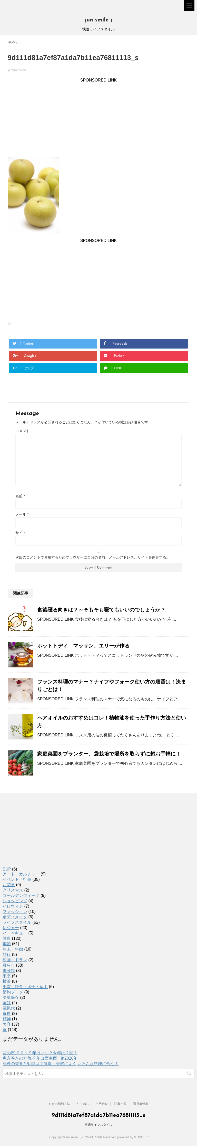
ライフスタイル (17, 922)
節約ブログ (13, 992)
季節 (7, 944)
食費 (7, 1013)
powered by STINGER (132, 1137)
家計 (7, 1003)
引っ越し (83, 1104)
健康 (7, 938)
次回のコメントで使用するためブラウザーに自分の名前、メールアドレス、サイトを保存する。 (92, 557)
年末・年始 (13, 949)
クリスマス (13, 890)
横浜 (7, 981)
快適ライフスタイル (98, 1125)
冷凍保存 (11, 997)
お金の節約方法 (59, 1104)
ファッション (15, 911)
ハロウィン (13, 906)
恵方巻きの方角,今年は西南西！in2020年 (40, 1058)
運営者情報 (141, 1104)
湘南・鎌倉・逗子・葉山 (25, 987)
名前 (20, 496)
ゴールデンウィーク (21, 895)
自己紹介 (101, 1104)
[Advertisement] (98, 118)
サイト (20, 533)
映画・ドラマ (15, 960)
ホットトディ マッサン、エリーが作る (83, 646)
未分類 (9, 970)
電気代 (9, 1008)
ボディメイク (15, 917)
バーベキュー (15, 933)
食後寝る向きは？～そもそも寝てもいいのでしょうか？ (101, 609)
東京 (7, 976)
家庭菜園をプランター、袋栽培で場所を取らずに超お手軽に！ (109, 754)
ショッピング (15, 901)
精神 (7, 1019)
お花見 (9, 885)
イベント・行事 (17, 879)
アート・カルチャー (21, 874)
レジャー (11, 927)
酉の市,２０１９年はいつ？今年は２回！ (40, 1053)
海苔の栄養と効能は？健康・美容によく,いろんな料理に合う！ (61, 1063)
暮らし (9, 965)
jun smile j (98, 20)
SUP (7, 869)
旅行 (7, 954)
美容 (7, 1024)
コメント (22, 431)
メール (21, 514)
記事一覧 (120, 1104)
